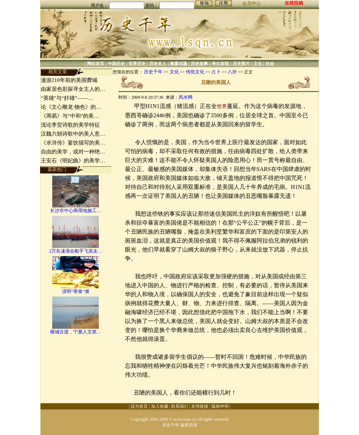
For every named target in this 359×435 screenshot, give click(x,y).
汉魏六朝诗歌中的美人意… (73, 134)
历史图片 (241, 63)
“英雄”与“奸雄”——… (67, 98)
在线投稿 (294, 3)
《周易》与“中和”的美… (70, 116)
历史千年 (153, 71)
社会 (270, 63)
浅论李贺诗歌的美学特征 (70, 125)
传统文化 (195, 71)
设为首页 (139, 406)
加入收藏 (159, 406)
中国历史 (116, 63)
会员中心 (251, 3)
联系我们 (179, 406)
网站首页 (95, 63)
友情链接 (199, 406)
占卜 (216, 71)
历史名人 (157, 63)
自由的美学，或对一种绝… (73, 152)
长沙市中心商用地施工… (75, 210)
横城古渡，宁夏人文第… (75, 331)
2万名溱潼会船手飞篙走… (76, 251)
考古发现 (220, 63)
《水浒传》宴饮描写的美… (73, 143)
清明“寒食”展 (75, 291)
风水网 (186, 97)
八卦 (232, 71)
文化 (257, 63)
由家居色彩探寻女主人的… (73, 89)
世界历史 (137, 63)
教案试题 (178, 63)
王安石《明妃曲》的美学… (73, 160)
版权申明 (220, 406)
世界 (222, 106)
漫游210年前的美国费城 (69, 80)
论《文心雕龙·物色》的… (71, 107)
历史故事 (199, 63)
